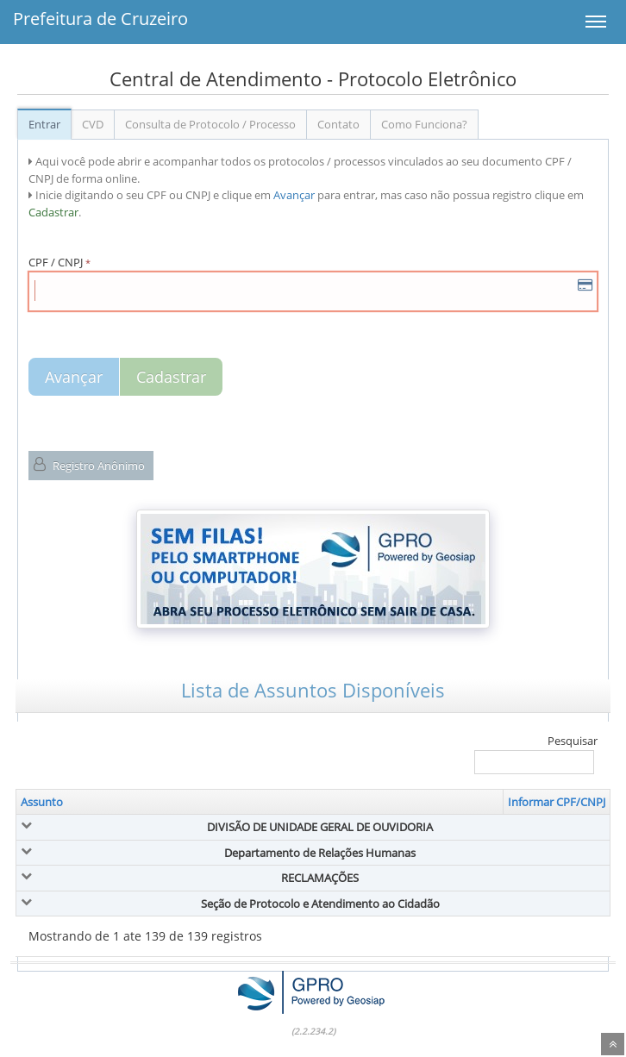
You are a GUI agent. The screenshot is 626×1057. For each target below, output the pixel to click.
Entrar (44, 124)
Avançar (74, 376)
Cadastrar (171, 376)
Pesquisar (536, 753)
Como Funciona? (424, 124)
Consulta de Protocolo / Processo (210, 124)
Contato (338, 124)
